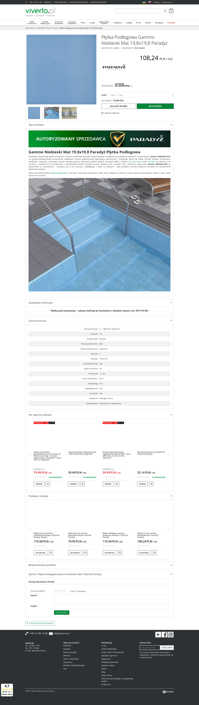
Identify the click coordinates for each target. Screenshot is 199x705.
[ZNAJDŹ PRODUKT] (139, 10)
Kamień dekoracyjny (45, 23)
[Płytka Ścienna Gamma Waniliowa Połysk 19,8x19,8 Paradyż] (79, 535)
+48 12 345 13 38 (35, 2)
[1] (55, 591)
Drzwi (138, 23)
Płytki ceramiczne (31, 23)
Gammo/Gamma (135, 161)
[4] (63, 591)
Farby (83, 23)
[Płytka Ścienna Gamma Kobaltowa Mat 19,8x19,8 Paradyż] (147, 535)
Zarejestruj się (167, 2)
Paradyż (151, 161)
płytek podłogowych (59, 173)
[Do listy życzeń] (48, 484)
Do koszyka (155, 106)
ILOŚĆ (104, 95)
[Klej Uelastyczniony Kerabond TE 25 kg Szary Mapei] (151, 453)
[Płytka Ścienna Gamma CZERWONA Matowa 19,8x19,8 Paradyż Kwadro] (46, 535)
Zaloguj (156, 2)
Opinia (33, 595)
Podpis (33, 606)
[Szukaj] (165, 10)
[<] (30, 454)
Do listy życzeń (118, 106)
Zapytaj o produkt (112, 113)
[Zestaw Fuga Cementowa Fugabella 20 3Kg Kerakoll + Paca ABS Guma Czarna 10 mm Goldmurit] (116, 455)
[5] (65, 591)
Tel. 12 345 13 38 (32, 645)
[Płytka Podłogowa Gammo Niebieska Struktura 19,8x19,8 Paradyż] (115, 535)
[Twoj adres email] (150, 647)
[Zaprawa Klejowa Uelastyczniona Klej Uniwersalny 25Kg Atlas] (82, 453)
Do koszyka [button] (40, 553)
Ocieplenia (117, 23)
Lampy (92, 23)
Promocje (171, 23)
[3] (60, 591)
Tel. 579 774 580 (32, 648)
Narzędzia (159, 23)
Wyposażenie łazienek (104, 23)
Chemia (148, 23)
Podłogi (129, 23)
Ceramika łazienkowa (72, 23)
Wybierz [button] (39, 484)
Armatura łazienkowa (58, 23)
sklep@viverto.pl (61, 633)
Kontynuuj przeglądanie (40, 623)
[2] (58, 591)
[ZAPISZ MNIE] (167, 647)
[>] (168, 454)
